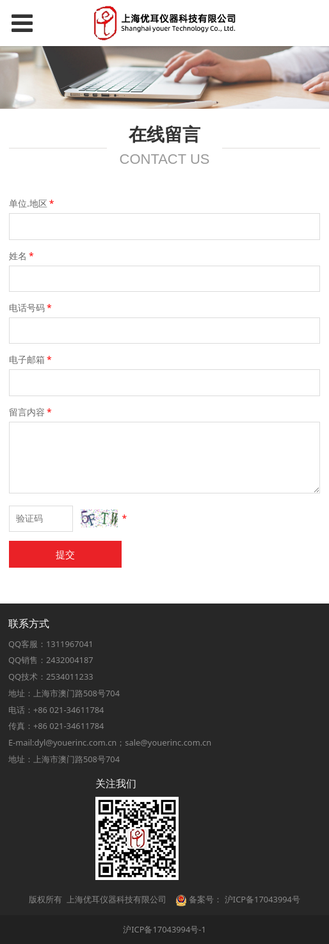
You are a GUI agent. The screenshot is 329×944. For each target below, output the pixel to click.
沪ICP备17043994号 (262, 899)
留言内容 (31, 412)
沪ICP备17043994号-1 (164, 929)
